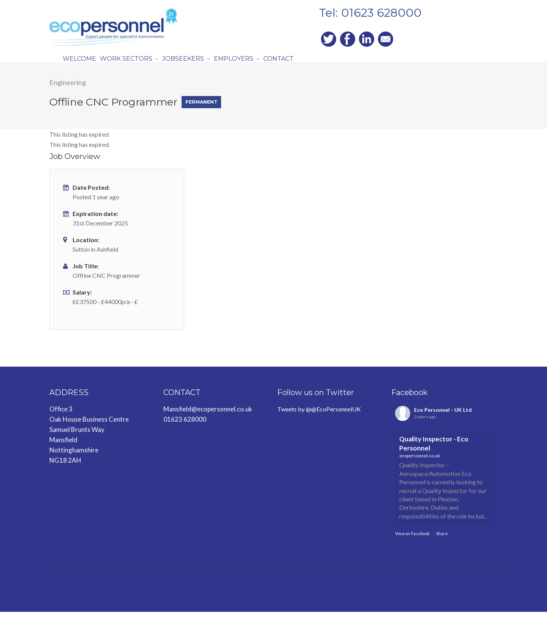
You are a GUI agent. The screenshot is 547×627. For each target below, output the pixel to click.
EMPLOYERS (257, 65)
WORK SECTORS (137, 65)
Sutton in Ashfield (95, 264)
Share (442, 548)
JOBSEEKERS (200, 65)
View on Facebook (412, 548)
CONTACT (310, 65)
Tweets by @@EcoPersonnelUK (319, 424)
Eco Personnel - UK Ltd (443, 425)
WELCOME (83, 65)
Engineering (67, 97)
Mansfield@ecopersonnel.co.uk (207, 424)
